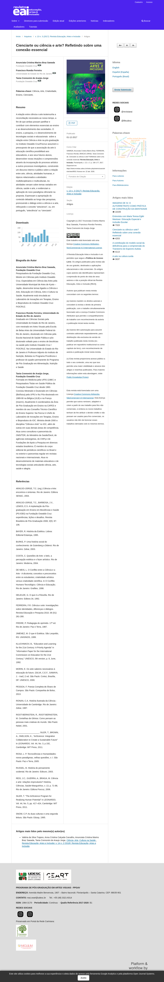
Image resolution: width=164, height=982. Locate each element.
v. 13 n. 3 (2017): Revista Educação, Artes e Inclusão (58, 36)
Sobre (15, 21)
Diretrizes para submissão (36, 21)
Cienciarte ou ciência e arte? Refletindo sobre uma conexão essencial (126, 232)
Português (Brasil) (120, 76)
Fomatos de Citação (77, 176)
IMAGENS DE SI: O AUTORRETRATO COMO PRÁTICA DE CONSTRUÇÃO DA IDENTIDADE (129, 206)
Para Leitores (118, 176)
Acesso (149, 2)
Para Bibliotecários (120, 185)
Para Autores (118, 180)
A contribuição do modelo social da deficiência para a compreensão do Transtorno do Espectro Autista (128, 246)
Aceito (83, 978)
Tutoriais (33, 27)
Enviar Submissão (123, 90)
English (115, 67)
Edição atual (58, 21)
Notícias (94, 21)
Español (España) (120, 72)
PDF (73, 123)
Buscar (146, 21)
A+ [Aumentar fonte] (120, 45)
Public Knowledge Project (78, 377)
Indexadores (108, 21)
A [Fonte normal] (127, 45)
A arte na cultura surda (122, 256)
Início (18, 36)
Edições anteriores (77, 21)
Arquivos (28, 36)
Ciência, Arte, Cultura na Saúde (81, 840)
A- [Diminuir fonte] (133, 45)
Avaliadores (19, 27)
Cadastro (139, 2)
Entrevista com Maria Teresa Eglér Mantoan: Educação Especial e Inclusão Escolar (128, 219)
